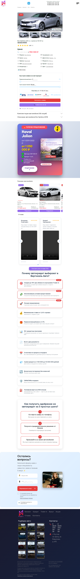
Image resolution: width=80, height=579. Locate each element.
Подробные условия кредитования (25, 575)
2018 (51, 55)
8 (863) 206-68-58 (53, 3)
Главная (19, 7)
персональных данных (26, 498)
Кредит (36, 512)
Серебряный (49, 66)
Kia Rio (19, 202)
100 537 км (50, 63)
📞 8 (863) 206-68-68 (40, 105)
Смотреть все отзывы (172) (40, 268)
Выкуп (51, 512)
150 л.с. (51, 61)
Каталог (25, 7)
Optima (32, 7)
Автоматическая (26, 63)
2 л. (55, 58)
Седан (25, 58)
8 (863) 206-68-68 (53, 4)
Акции (58, 512)
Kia (29, 7)
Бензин (51, 58)
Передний (27, 61)
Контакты (36, 516)
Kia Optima (28, 55)
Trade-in (44, 512)
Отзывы (28, 516)
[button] (61, 35)
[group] (40, 21)
